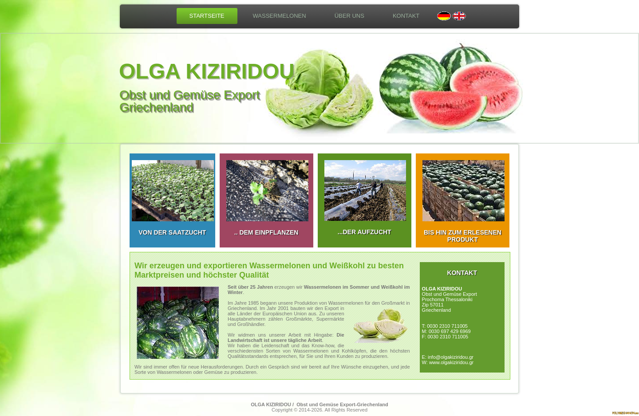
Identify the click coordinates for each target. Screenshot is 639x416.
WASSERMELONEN (279, 15)
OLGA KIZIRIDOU (207, 71)
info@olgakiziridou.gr (450, 357)
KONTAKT (406, 15)
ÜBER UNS (349, 15)
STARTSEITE (207, 15)
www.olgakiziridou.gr (451, 362)
